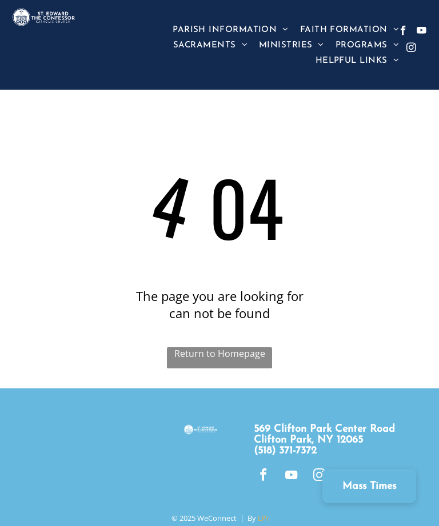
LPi (263, 518)
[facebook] (403, 32)
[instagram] (411, 49)
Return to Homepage (219, 353)
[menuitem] (230, 29)
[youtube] (421, 32)
